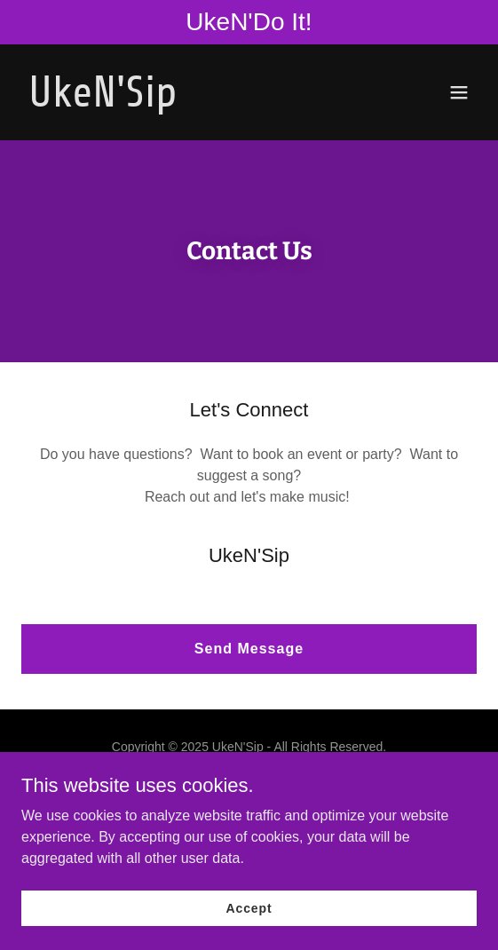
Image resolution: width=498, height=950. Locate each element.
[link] (180, 101)
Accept (249, 907)
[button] (459, 92)
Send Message (249, 648)
